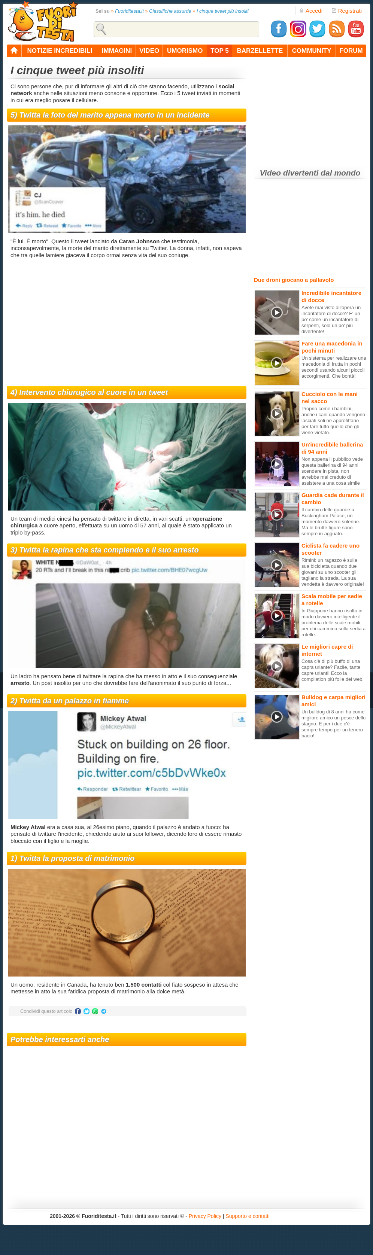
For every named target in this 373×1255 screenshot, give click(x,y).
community (311, 50)
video (149, 50)
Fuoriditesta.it (129, 11)
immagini (117, 50)
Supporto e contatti (247, 1216)
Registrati (347, 10)
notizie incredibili (59, 50)
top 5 (219, 50)
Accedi (310, 10)
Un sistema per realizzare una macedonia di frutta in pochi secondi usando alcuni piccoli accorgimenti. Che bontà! (333, 367)
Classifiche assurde (170, 11)
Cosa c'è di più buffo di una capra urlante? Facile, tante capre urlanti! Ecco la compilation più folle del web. (332, 670)
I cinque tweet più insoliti (223, 11)
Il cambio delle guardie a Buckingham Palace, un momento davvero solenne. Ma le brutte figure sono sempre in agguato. (330, 521)
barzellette (260, 50)
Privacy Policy (205, 1216)
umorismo (185, 50)
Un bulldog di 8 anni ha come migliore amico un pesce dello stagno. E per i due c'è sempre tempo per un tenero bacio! (333, 723)
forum (351, 50)
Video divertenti (289, 172)
